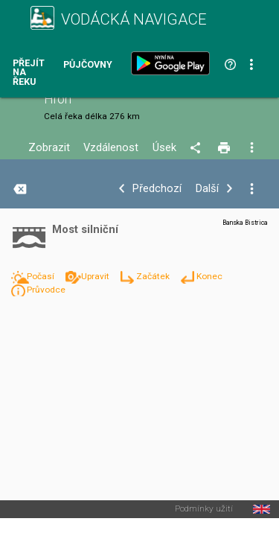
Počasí (42, 276)
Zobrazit (49, 147)
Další (207, 188)
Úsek (164, 147)
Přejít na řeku (29, 73)
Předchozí (157, 188)
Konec (209, 276)
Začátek (154, 276)
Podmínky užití (204, 509)
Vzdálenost (110, 147)
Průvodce (46, 289)
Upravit (96, 276)
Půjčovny (87, 65)
